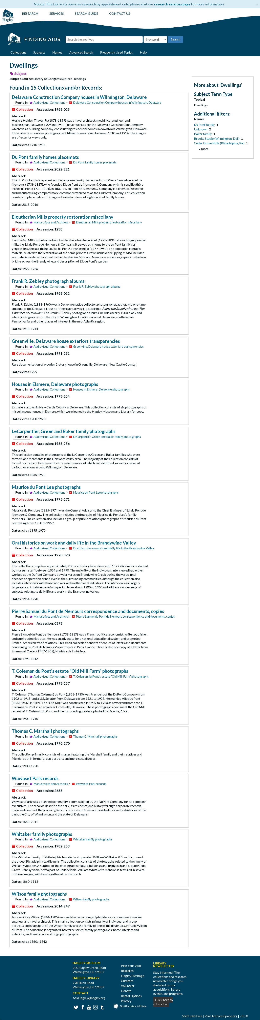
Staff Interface (192, 1016)
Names (57, 52)
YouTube (88, 1007)
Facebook (82, 1007)
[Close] (257, 4)
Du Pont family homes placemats (45, 157)
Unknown (201, 129)
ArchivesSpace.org (224, 1016)
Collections (18, 52)
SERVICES (56, 13)
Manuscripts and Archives (51, 222)
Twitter (76, 1007)
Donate (126, 991)
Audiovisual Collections (49, 102)
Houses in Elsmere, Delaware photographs (55, 384)
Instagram (95, 1007)
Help (143, 52)
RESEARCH (30, 13)
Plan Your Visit (131, 965)
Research (127, 970)
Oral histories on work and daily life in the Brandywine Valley (74, 543)
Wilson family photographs (39, 894)
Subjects (39, 52)
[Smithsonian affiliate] (130, 1006)
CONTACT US (119, 13)
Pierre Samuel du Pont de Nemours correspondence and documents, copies (88, 611)
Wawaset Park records (35, 778)
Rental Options (131, 996)
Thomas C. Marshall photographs (45, 731)
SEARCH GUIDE (86, 13)
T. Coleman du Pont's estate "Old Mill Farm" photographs (70, 671)
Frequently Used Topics (116, 52)
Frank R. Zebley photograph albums (48, 281)
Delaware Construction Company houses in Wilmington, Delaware (79, 97)
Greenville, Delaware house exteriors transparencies (66, 341)
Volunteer (127, 986)
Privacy (126, 1001)
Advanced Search (81, 52)
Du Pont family (204, 124)
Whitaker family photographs (42, 834)
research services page (172, 4)
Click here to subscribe (163, 1002)
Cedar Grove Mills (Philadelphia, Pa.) (219, 143)
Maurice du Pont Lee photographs (46, 487)
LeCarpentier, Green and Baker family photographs (63, 431)
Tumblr (101, 1007)
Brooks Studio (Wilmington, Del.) (217, 138)
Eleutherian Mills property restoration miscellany (62, 217)
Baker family (203, 134)
